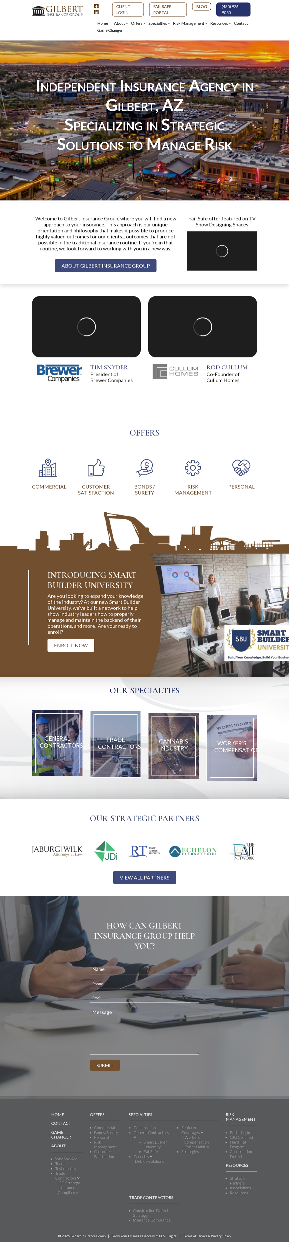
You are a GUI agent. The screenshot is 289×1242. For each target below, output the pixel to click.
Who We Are (66, 1158)
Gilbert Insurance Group (88, 1236)
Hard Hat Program (238, 1144)
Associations (240, 1187)
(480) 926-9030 (231, 9)
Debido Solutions (149, 1161)
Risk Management (105, 1144)
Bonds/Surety (106, 1132)
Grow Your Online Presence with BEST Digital (144, 1236)
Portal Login (240, 1132)
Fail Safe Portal (162, 9)
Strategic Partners (237, 1180)
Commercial (104, 1127)
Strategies (190, 1151)
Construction (145, 1127)
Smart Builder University (155, 1144)
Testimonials (65, 1168)
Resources (239, 1192)
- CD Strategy (68, 1182)
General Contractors (151, 1134)
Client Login (123, 9)
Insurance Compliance (152, 1220)
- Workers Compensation (195, 1139)
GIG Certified (241, 1137)
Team (59, 1163)
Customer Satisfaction (104, 1154)
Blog (201, 6)
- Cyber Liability (195, 1146)
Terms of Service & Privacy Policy (207, 1236)
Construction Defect (241, 1154)
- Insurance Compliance (67, 1190)
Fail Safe (151, 1151)
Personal (101, 1137)
